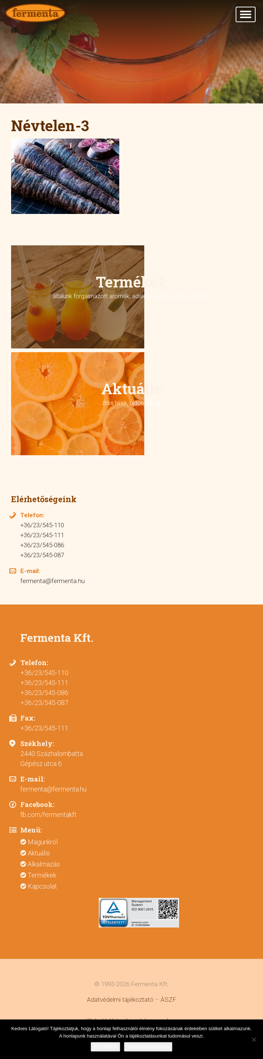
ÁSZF (168, 999)
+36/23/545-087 (42, 555)
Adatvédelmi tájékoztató (120, 999)
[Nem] (253, 1039)
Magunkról (43, 842)
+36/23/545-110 (42, 525)
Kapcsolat (42, 886)
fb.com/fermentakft (48, 814)
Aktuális (39, 853)
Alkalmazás (44, 864)
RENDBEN (105, 1046)
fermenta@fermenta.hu (52, 581)
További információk (148, 1046)
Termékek (42, 875)
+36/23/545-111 (42, 535)
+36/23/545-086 (42, 545)
